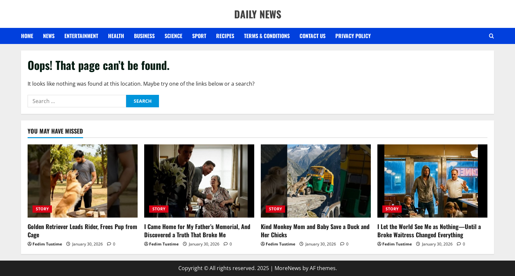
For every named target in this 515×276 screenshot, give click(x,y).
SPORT (199, 36)
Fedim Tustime (47, 244)
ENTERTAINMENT (81, 36)
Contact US (312, 36)
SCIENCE (173, 36)
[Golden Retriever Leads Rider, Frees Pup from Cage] (83, 181)
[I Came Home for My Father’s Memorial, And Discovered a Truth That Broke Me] (199, 181)
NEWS (49, 36)
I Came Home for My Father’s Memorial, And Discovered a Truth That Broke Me (197, 230)
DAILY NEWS (257, 14)
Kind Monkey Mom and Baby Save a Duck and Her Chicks (315, 230)
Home (27, 36)
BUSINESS (144, 36)
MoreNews (288, 268)
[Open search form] (491, 36)
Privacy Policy (353, 36)
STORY (42, 209)
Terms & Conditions (267, 36)
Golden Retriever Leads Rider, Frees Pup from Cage (82, 230)
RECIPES (225, 36)
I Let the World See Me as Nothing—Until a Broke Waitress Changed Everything (429, 230)
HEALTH (116, 36)
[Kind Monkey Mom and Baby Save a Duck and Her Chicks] (316, 181)
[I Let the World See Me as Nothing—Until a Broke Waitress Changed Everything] (432, 181)
